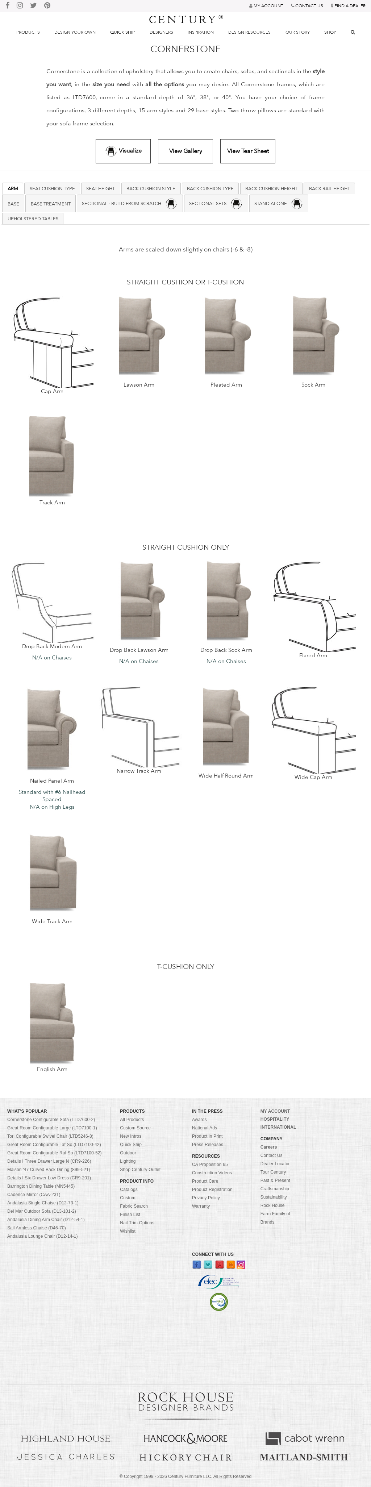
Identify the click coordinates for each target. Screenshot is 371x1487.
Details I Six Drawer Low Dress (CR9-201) (49, 1177)
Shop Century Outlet (140, 1169)
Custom (127, 1197)
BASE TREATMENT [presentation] (51, 204)
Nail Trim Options (137, 1222)
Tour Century (273, 1172)
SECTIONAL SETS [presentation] (216, 203)
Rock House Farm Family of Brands (275, 1214)
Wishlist (128, 1231)
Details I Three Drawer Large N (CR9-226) (49, 1161)
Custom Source (135, 1127)
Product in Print (207, 1136)
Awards (199, 1119)
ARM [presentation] (13, 188)
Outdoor (128, 1152)
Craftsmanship (274, 1188)
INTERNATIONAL (278, 1127)
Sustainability (273, 1197)
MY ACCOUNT (275, 1111)
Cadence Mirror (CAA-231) (34, 1194)
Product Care (205, 1181)
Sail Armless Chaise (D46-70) (36, 1227)
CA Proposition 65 (210, 1164)
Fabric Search (134, 1206)
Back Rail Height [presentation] (329, 188)
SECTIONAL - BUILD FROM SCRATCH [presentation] (130, 203)
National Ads (204, 1127)
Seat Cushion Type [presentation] (52, 188)
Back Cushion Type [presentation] (210, 188)
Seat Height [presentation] (100, 188)
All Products (132, 1119)
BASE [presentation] (13, 204)
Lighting (128, 1161)
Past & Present (275, 1180)
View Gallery (185, 150)
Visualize (123, 151)
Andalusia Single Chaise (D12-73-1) (43, 1202)
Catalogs (129, 1189)
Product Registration (212, 1189)
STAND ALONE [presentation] (278, 203)
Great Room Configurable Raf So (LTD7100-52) (54, 1152)
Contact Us (271, 1155)
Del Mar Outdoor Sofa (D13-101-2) (41, 1211)
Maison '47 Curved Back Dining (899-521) (48, 1169)
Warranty (201, 1206)
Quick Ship (122, 32)
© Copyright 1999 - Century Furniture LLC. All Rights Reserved (185, 1476)
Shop (330, 32)
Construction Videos (212, 1172)
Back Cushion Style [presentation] (150, 188)
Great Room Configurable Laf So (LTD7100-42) (54, 1144)
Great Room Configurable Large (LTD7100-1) (52, 1127)
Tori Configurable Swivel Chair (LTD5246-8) (50, 1136)
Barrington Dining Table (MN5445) (41, 1186)
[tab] (12, 189)
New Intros (130, 1136)
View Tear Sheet (248, 150)
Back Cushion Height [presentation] (271, 188)
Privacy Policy (206, 1197)
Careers (268, 1147)
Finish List (130, 1214)
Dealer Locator (275, 1163)
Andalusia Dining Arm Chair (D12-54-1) (46, 1219)
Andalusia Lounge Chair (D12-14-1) (42, 1236)
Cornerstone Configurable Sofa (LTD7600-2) (51, 1119)
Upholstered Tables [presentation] (33, 218)
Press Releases (207, 1144)
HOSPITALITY (274, 1119)
